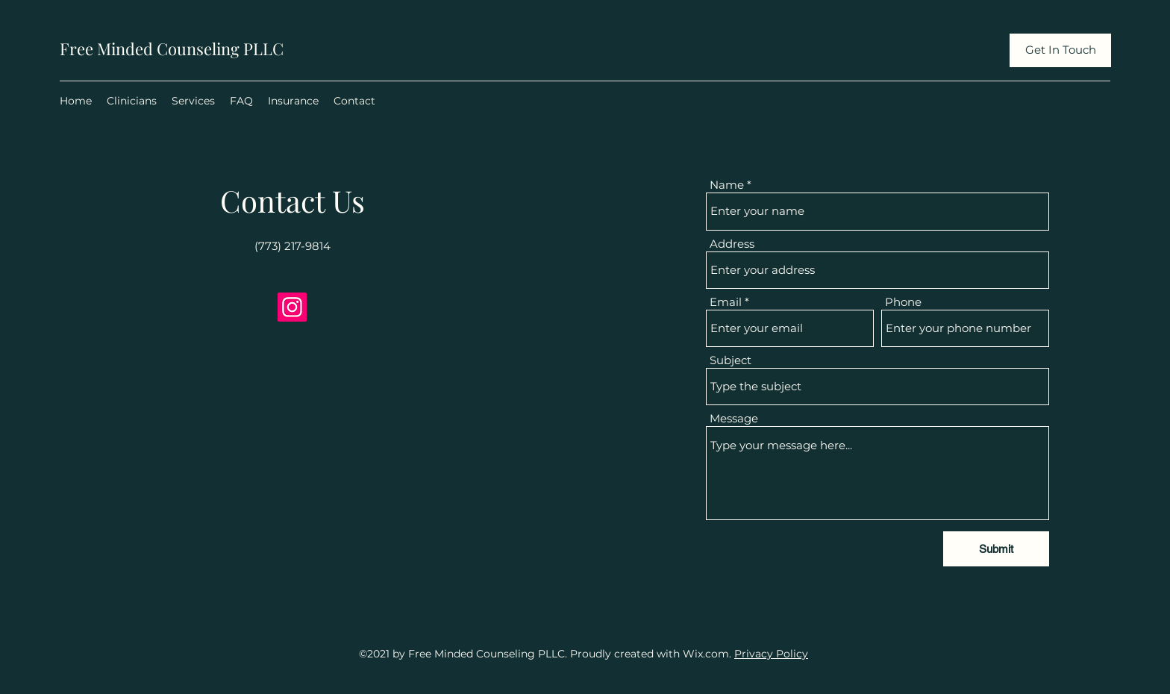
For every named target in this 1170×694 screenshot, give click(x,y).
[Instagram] (292, 307)
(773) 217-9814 (292, 246)
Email (726, 301)
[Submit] (996, 548)
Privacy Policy (771, 653)
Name (727, 184)
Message (734, 418)
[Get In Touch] (1060, 50)
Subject (730, 360)
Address (732, 243)
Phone (903, 301)
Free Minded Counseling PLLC (172, 48)
